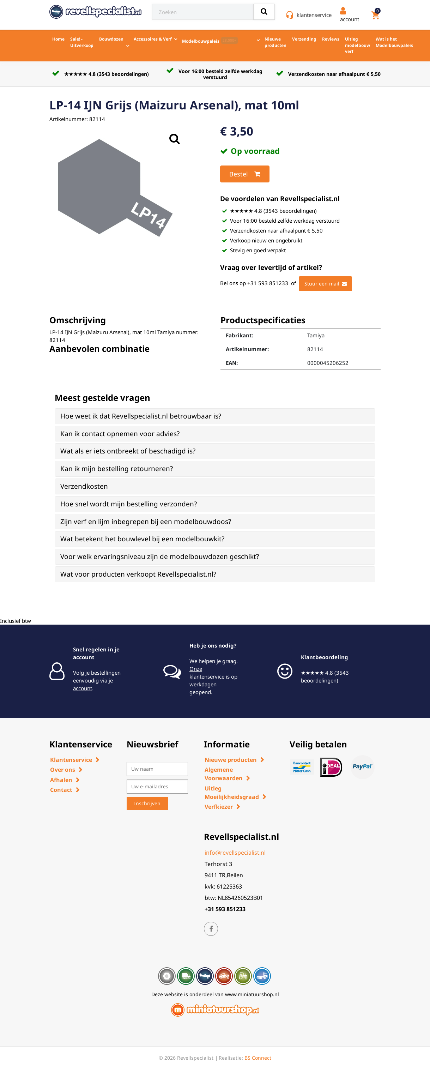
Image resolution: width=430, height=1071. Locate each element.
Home (58, 39)
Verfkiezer (219, 807)
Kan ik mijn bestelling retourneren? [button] (116, 468)
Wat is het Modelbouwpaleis (394, 42)
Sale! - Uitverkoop (81, 42)
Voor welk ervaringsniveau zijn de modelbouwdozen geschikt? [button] (159, 556)
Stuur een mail (325, 284)
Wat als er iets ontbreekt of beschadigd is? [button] (127, 451)
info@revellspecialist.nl (235, 852)
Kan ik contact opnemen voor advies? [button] (120, 433)
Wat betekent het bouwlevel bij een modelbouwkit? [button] (142, 538)
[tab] (215, 416)
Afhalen (61, 780)
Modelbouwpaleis (210, 40)
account (82, 688)
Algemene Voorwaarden (224, 774)
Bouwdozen (111, 39)
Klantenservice (71, 760)
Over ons (62, 770)
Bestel (244, 174)
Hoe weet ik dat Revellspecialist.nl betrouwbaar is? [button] (140, 416)
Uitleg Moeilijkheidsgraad (232, 792)
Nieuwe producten (275, 42)
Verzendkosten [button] (84, 486)
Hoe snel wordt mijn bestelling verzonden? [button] (128, 504)
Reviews (330, 39)
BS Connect (257, 1057)
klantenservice (314, 14)
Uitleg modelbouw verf (357, 45)
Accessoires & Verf (153, 39)
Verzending (304, 39)
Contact (61, 790)
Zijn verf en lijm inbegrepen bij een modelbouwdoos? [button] (145, 521)
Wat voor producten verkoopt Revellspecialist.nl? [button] (138, 574)
